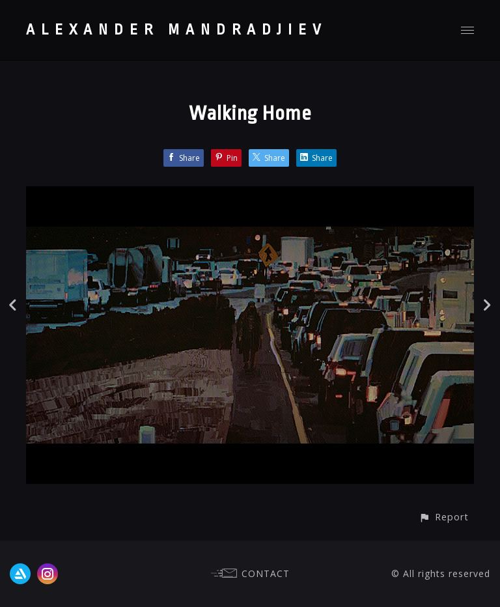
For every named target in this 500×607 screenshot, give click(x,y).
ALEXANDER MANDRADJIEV (176, 29)
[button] (443, 516)
